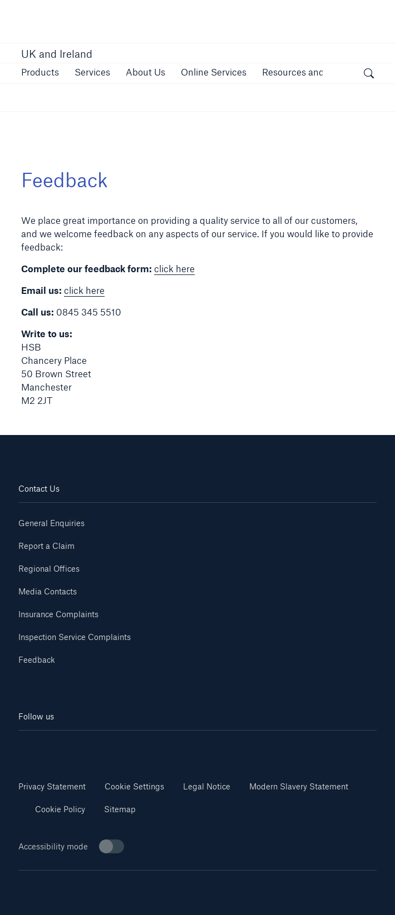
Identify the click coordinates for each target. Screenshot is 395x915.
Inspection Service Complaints (74, 637)
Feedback (36, 659)
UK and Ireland (56, 54)
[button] (40, 72)
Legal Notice (206, 786)
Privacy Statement (52, 786)
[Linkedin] (48, 747)
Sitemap (120, 809)
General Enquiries (51, 523)
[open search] (369, 75)
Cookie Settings (134, 786)
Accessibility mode (71, 846)
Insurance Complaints (58, 614)
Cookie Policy (60, 809)
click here (174, 268)
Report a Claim (46, 546)
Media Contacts (47, 591)
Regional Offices (49, 568)
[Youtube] (107, 747)
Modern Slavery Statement (298, 786)
